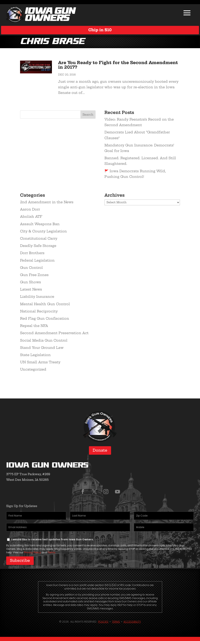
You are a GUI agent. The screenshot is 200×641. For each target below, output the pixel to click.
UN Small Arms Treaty (40, 362)
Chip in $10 (100, 30)
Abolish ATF (31, 216)
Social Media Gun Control (43, 340)
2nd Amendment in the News (46, 202)
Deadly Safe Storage (38, 246)
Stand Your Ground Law (41, 348)
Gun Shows (30, 282)
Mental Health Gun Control (45, 304)
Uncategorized (33, 369)
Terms (51, 552)
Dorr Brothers (32, 253)
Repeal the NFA (34, 326)
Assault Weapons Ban (40, 224)
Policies (103, 621)
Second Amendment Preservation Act (54, 333)
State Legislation (35, 355)
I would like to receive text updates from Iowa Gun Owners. (52, 539)
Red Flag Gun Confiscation (44, 318)
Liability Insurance (37, 296)
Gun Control (31, 267)
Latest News (31, 289)
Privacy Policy (32, 552)
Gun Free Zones (34, 275)
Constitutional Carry (38, 238)
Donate (100, 450)
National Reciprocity (39, 311)
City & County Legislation (43, 231)
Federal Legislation (37, 260)
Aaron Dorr (30, 209)
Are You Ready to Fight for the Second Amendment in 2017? (118, 65)
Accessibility (132, 621)
